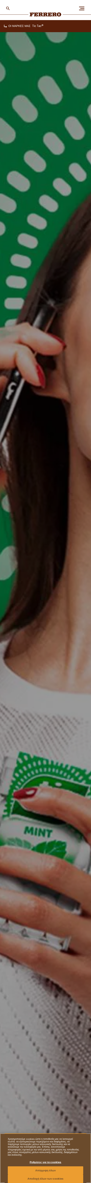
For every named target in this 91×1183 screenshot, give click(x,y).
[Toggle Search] (8, 8)
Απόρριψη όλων (45, 1170)
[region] (45, 1158)
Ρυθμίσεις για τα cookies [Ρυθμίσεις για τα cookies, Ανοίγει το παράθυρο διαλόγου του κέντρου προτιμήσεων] (45, 1162)
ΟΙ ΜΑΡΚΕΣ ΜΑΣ (19, 26)
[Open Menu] (83, 8)
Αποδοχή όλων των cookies (46, 1178)
